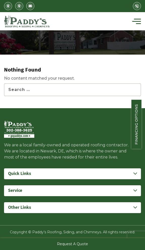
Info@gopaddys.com (30, 6)
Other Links (19, 207)
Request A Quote (72, 244)
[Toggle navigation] (136, 21)
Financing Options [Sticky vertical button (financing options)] (140, 124)
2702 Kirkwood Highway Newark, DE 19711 (8, 6)
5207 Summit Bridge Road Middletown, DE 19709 (19, 6)
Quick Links (19, 173)
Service (15, 190)
